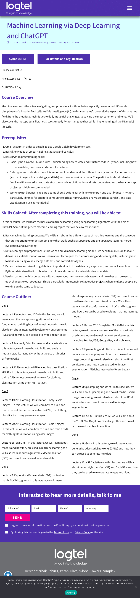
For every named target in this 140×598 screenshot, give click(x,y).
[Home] (8, 42)
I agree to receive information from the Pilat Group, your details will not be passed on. (60, 525)
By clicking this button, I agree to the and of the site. (57, 532)
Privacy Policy (83, 532)
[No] (135, 587)
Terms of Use (61, 532)
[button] (130, 8)
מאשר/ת (71, 592)
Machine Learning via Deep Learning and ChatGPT (55, 42)
